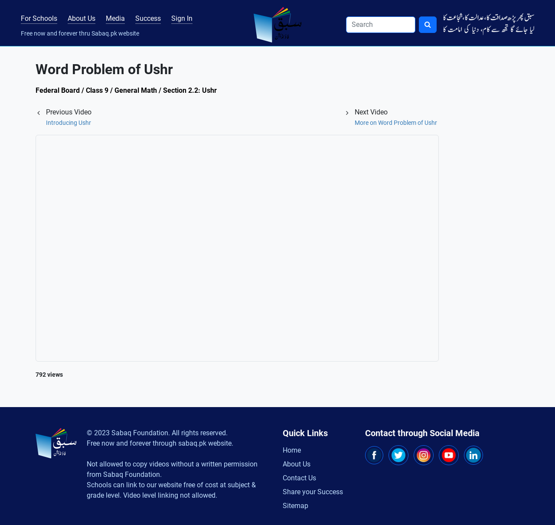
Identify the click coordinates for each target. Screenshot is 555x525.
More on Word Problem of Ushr (396, 122)
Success (148, 18)
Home (292, 450)
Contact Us (299, 478)
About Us (81, 18)
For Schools (39, 18)
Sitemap (295, 506)
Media (115, 18)
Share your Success (313, 492)
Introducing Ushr (68, 122)
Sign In (182, 18)
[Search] (380, 24)
